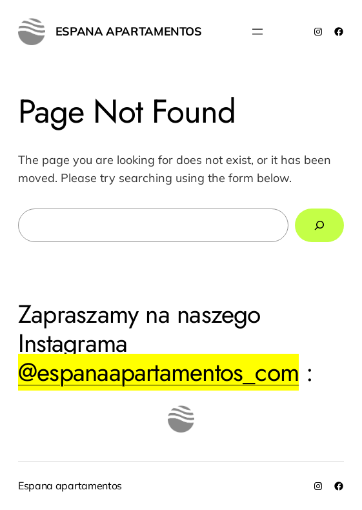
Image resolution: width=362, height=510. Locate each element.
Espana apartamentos (128, 31)
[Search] (319, 225)
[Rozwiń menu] (257, 31)
